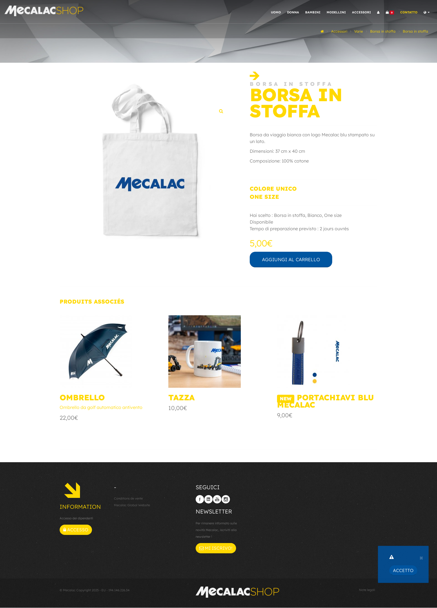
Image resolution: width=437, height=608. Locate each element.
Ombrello (82, 398)
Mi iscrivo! (215, 548)
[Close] (421, 557)
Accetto (403, 570)
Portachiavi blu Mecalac (325, 401)
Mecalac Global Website (132, 506)
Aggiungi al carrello (298, 259)
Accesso (75, 530)
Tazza (181, 398)
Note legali (367, 590)
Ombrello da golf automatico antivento (101, 408)
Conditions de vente (128, 499)
